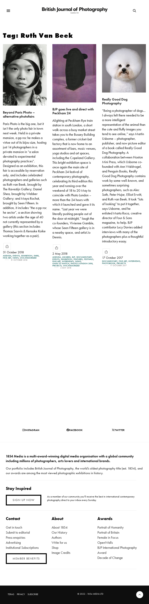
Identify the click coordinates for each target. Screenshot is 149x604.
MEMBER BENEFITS (26, 558)
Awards (66, 257)
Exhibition (26, 256)
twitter (118, 430)
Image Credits (61, 552)
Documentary (84, 257)
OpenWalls (105, 542)
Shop (55, 547)
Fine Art (7, 258)
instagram (30, 430)
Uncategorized (28, 258)
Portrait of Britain (108, 532)
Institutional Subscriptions (22, 547)
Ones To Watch (60, 263)
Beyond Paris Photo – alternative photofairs (19, 114)
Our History (59, 532)
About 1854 (60, 527)
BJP (73, 257)
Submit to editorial (18, 532)
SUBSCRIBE (33, 594)
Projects (57, 266)
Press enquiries (15, 537)
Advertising (13, 542)
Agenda (7, 256)
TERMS (11, 594)
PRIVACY (21, 594)
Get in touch (14, 527)
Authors (57, 537)
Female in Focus (107, 537)
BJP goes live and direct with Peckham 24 (73, 111)
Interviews (68, 261)
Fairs (36, 256)
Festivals (88, 259)
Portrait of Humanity (110, 527)
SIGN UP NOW (24, 500)
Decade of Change (110, 557)
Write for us (59, 542)
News (16, 258)
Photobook (108, 263)
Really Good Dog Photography (114, 101)
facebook (75, 430)
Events (16, 256)
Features (78, 259)
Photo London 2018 (82, 263)
